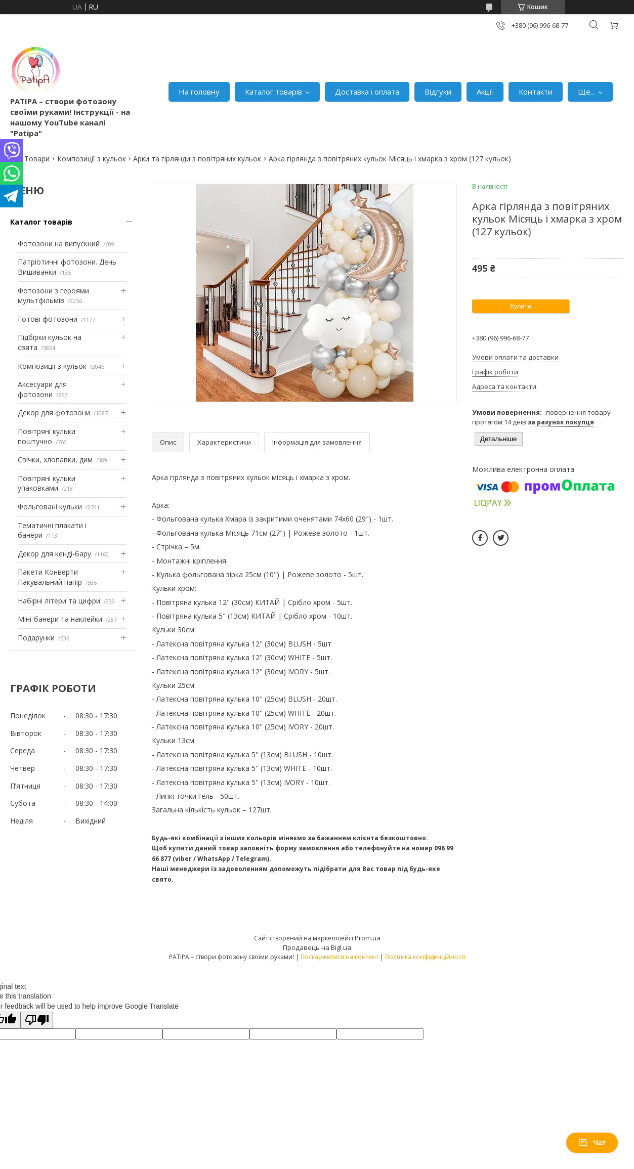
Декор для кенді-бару (54, 553)
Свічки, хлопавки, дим (55, 459)
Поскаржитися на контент (339, 956)
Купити (520, 306)
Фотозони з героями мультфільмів (53, 296)
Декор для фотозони (54, 412)
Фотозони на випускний (59, 243)
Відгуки (438, 91)
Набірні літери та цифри (59, 600)
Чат (592, 1142)
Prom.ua (368, 937)
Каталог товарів (273, 91)
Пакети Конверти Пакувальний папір (50, 577)
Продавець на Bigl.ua (317, 947)
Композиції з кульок (91, 158)
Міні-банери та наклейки (60, 619)
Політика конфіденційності (425, 956)
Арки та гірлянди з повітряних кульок (197, 158)
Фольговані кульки (50, 506)
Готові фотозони (47, 319)
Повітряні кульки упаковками (46, 483)
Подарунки (36, 637)
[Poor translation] (37, 1020)
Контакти (536, 91)
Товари (37, 158)
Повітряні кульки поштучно (46, 436)
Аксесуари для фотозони (42, 389)
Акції (485, 91)
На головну (199, 91)
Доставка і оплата (367, 91)
